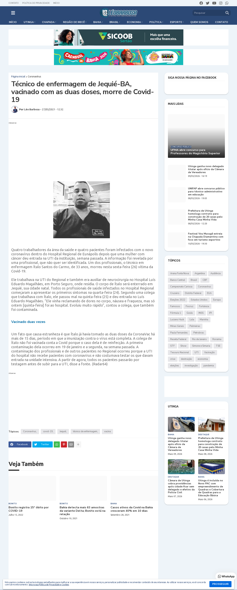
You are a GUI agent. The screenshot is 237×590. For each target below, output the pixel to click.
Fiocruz (189, 306)
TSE (218, 345)
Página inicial (18, 76)
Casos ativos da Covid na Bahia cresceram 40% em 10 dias (132, 509)
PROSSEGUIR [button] (220, 584)
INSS (201, 313)
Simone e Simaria (201, 345)
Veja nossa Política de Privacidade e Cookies (49, 584)
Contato (14, 3)
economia (203, 359)
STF (172, 345)
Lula (192, 319)
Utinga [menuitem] (29, 22)
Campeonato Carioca (181, 286)
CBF (205, 280)
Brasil (194, 280)
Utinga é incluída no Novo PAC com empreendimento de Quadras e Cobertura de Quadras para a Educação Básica (211, 488)
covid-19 (48, 431)
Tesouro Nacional (179, 352)
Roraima (216, 339)
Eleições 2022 (177, 299)
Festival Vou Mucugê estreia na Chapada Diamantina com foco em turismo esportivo (205, 236)
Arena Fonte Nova (179, 273)
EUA (209, 293)
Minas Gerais (177, 326)
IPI (210, 313)
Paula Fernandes (179, 332)
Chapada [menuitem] (48, 22)
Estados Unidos (199, 299)
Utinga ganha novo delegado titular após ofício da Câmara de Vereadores (206, 169)
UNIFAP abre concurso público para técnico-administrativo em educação (206, 191)
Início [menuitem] (13, 22)
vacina (107, 431)
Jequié (63, 431)
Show (183, 345)
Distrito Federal (193, 293)
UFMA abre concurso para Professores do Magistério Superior (195, 151)
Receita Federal (178, 339)
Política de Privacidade (36, 3)
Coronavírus (34, 76)
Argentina (200, 273)
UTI (197, 352)
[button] (13, 13)
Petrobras (198, 332)
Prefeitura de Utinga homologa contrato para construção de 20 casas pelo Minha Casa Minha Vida (205, 215)
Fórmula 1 (175, 313)
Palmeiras (195, 326)
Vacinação (209, 352)
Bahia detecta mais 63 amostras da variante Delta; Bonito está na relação (82, 511)
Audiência (215, 273)
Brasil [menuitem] (114, 22)
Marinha (204, 319)
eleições (174, 365)
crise (172, 359)
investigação (191, 365)
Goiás (190, 313)
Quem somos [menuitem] (199, 22)
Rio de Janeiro (199, 339)
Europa (217, 299)
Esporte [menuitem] (176, 22)
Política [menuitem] (155, 22)
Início (56, 3)
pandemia (209, 365)
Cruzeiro (174, 293)
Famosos (175, 306)
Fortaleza (204, 306)
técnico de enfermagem (85, 431)
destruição (186, 359)
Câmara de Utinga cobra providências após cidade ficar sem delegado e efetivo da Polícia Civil (181, 486)
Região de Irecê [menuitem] (74, 22)
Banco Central (177, 280)
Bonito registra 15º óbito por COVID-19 (29, 509)
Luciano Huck (177, 319)
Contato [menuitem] (221, 22)
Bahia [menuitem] (97, 22)
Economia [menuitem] (134, 22)
